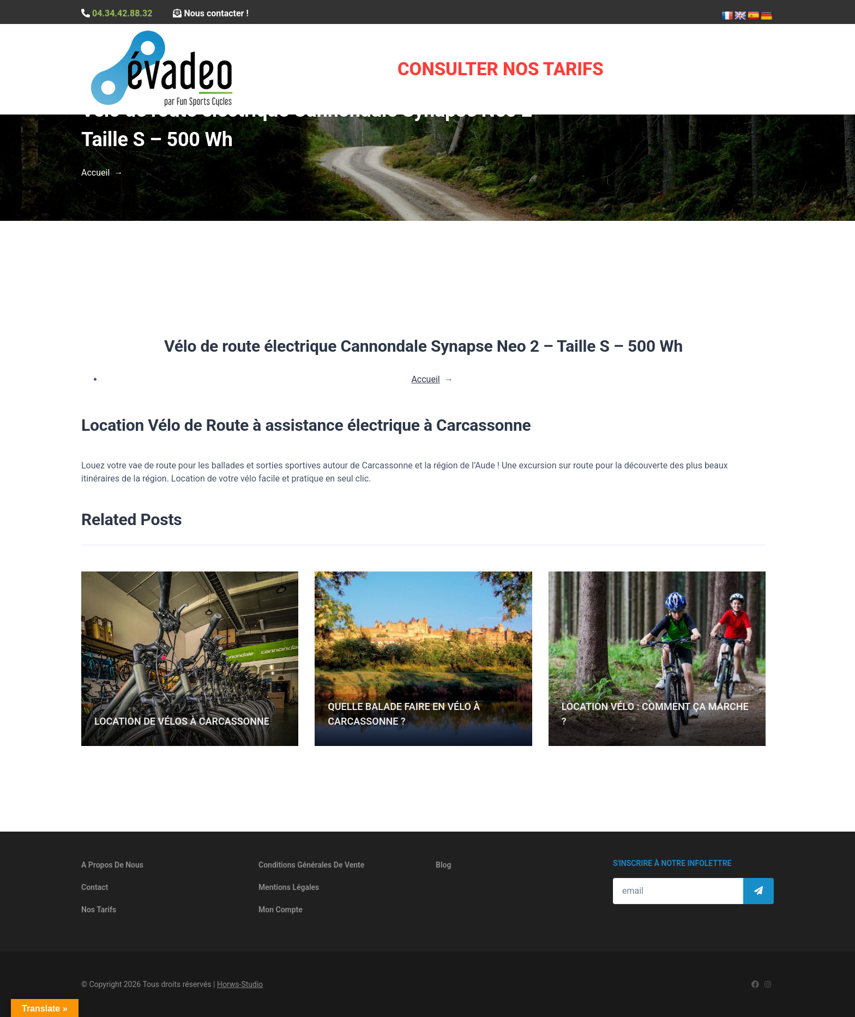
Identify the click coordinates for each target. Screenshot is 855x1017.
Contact (94, 887)
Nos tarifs (98, 909)
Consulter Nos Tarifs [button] (501, 69)
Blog (443, 864)
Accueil (95, 172)
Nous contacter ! (210, 13)
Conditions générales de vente (311, 864)
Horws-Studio (240, 984)
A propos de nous (112, 864)
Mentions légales (288, 887)
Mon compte (280, 909)
